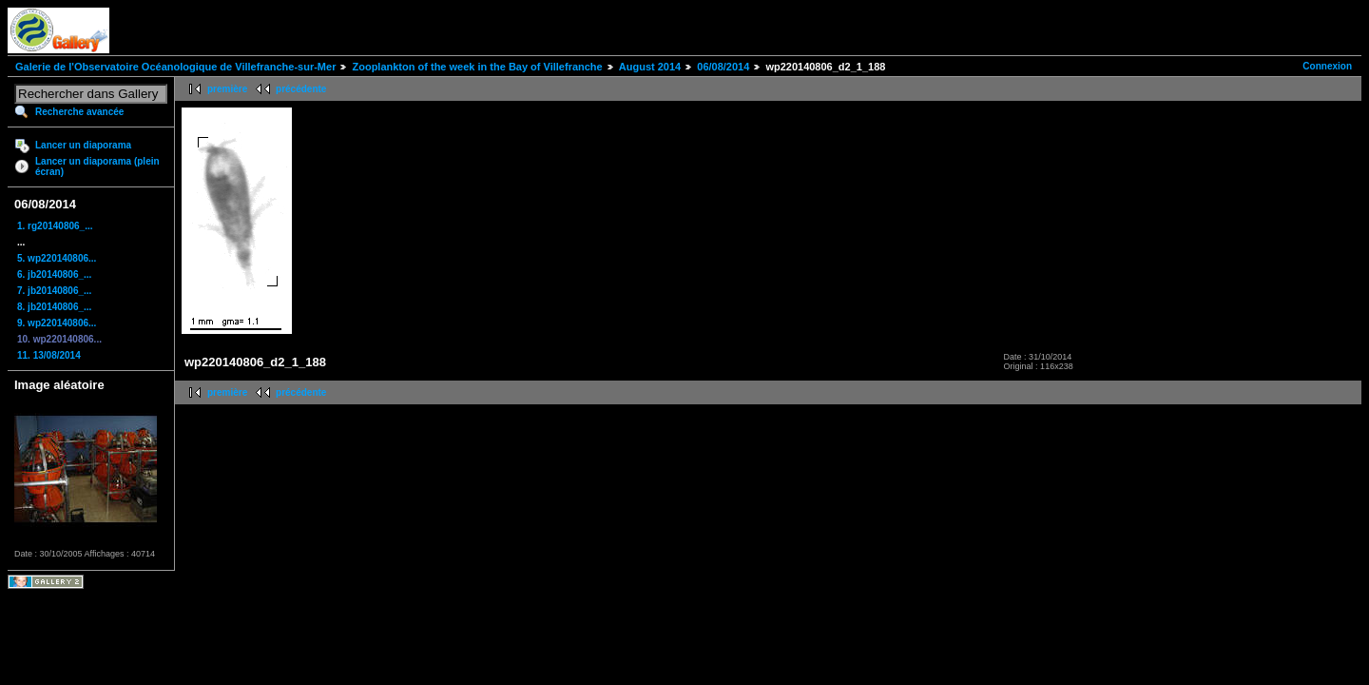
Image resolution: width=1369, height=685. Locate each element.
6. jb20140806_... (54, 274)
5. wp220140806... (56, 258)
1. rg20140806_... (55, 226)
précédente (301, 89)
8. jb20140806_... (54, 307)
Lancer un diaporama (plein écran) (97, 166)
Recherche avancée (79, 112)
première (227, 89)
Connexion (1327, 66)
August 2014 (650, 66)
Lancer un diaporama (83, 145)
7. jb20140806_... (54, 290)
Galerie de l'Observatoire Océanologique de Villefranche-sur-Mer (175, 66)
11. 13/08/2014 (49, 355)
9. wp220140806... (56, 323)
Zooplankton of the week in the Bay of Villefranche (477, 66)
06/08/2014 (723, 66)
